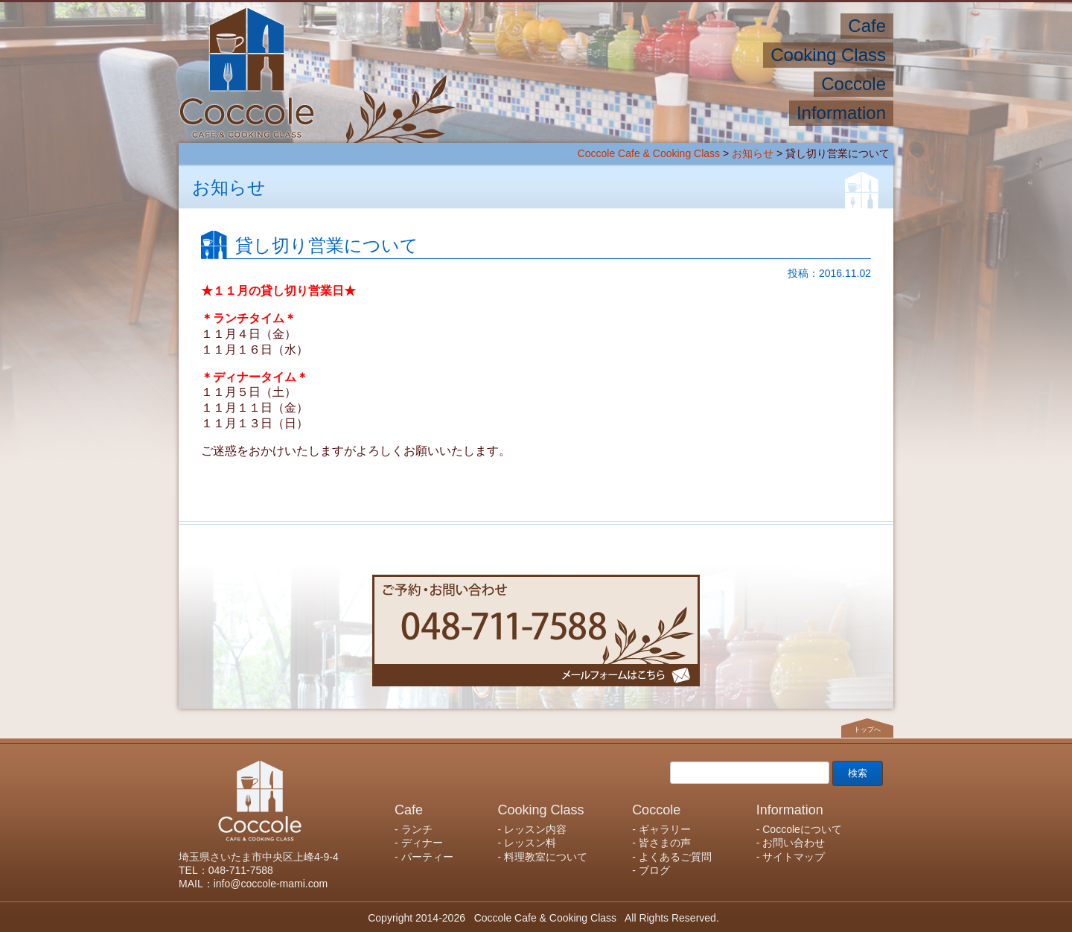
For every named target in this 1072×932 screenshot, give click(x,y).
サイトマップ (793, 857)
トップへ (867, 729)
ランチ (417, 829)
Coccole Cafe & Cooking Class (649, 153)
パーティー (427, 857)
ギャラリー (665, 829)
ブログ (654, 870)
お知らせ (752, 153)
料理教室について (545, 857)
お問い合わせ (793, 843)
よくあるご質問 (675, 857)
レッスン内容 (535, 829)
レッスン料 (530, 843)
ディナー (422, 843)
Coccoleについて (802, 829)
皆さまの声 (665, 843)
